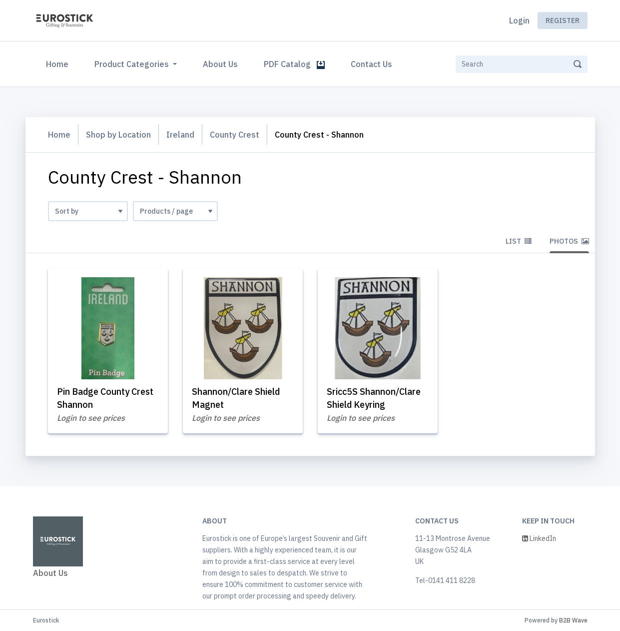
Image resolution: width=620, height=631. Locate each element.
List (519, 241)
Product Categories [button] (132, 64)
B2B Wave (573, 620)
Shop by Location (118, 135)
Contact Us (371, 64)
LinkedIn (539, 538)
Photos (569, 241)
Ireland (180, 135)
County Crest (234, 135)
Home (59, 63)
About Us (220, 64)
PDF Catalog (294, 64)
